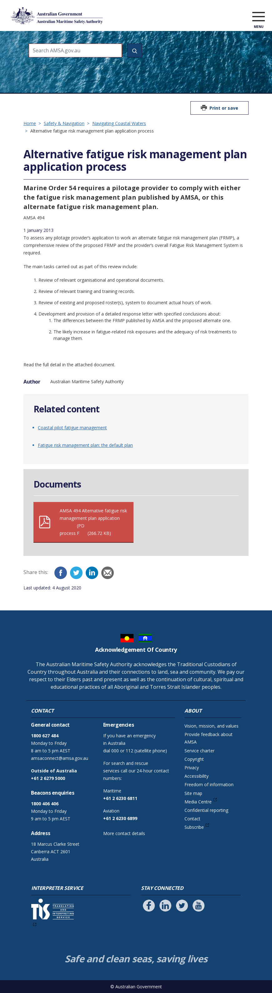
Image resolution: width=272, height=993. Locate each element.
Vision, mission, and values (211, 726)
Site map (193, 793)
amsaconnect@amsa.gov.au (59, 758)
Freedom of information (209, 784)
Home (29, 123)
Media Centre (198, 802)
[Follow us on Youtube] (198, 906)
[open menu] (258, 16)
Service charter (199, 751)
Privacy (191, 768)
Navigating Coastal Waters (119, 123)
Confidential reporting (206, 810)
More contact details (124, 833)
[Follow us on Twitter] (182, 906)
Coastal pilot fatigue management (72, 428)
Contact (192, 819)
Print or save (223, 108)
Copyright (194, 759)
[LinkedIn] (92, 573)
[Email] (107, 573)
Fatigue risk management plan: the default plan (85, 445)
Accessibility (196, 776)
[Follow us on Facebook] (149, 906)
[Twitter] (76, 573)
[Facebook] (60, 573)
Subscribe (194, 827)
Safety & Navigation (64, 123)
